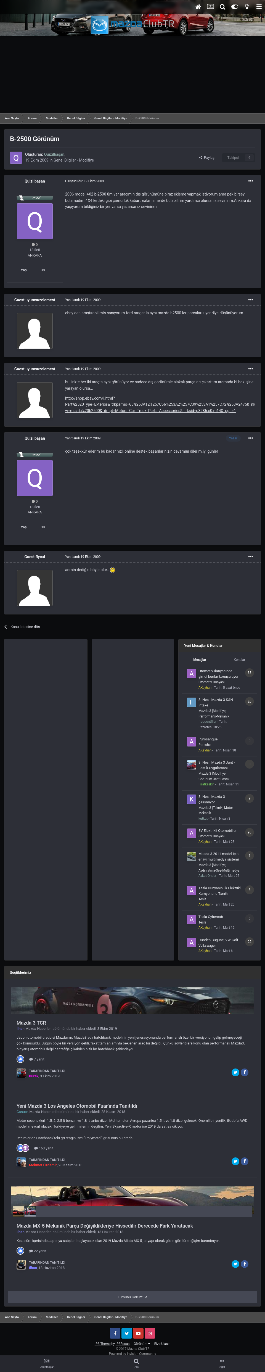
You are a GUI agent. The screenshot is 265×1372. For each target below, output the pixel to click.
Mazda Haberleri (38, 1029)
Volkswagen (207, 946)
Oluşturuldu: (84, 181)
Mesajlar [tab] (199, 660)
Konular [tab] (239, 660)
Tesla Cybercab (210, 917)
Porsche (204, 745)
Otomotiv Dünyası (211, 682)
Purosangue (208, 739)
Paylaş (206, 157)
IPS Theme (103, 1344)
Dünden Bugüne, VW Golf (218, 940)
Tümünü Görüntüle (132, 1297)
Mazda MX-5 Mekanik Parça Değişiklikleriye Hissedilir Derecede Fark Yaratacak (105, 1226)
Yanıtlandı (82, 300)
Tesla (202, 899)
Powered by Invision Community (132, 1354)
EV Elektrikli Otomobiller (217, 831)
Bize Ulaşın (162, 1344)
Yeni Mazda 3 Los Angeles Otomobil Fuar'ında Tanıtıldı (77, 1106)
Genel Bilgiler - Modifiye (74, 160)
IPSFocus (122, 1344)
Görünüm (142, 1344)
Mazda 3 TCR (31, 1023)
